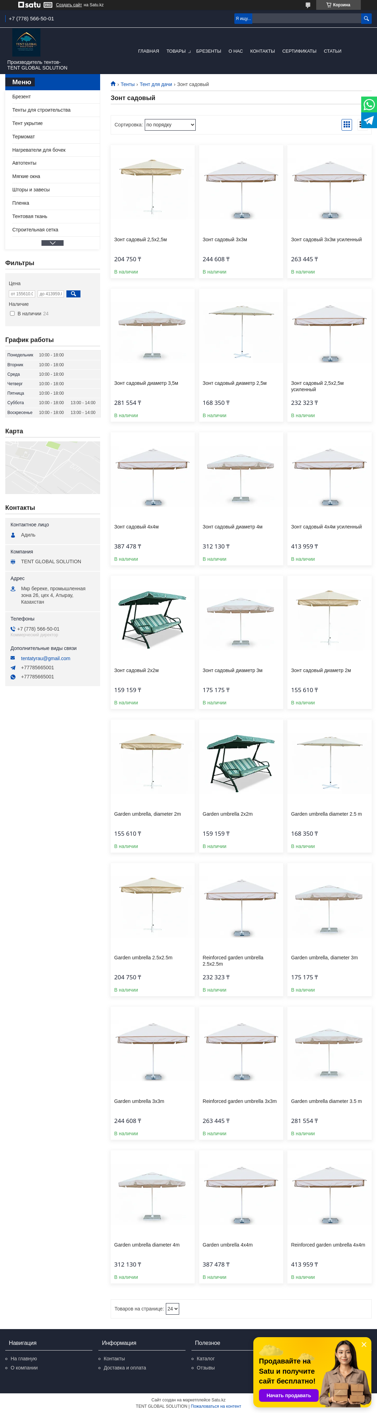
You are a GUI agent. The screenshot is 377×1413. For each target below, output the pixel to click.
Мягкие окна (26, 176)
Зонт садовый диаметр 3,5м (146, 383)
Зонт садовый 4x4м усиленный (326, 527)
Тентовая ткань (29, 216)
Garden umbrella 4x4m (228, 1245)
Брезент (21, 96)
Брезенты (208, 51)
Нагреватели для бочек (38, 150)
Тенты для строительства (41, 110)
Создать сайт (69, 4)
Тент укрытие (27, 123)
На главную (24, 1358)
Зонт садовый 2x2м (136, 670)
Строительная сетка (35, 229)
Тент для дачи (156, 84)
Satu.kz (219, 1400)
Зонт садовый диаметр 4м (232, 527)
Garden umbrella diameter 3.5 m (326, 1101)
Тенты (128, 84)
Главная (148, 51)
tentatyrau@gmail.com (45, 658)
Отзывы (206, 1368)
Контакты (262, 51)
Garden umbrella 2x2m (228, 814)
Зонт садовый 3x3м (225, 239)
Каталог (206, 1358)
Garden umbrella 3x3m (139, 1101)
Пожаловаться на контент (216, 1406)
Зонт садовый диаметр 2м (321, 670)
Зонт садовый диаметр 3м (232, 670)
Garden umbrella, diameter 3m (324, 957)
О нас (235, 51)
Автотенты (24, 163)
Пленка (20, 203)
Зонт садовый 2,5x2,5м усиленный (317, 386)
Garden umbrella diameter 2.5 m (326, 814)
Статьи (333, 51)
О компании (24, 1368)
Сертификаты (299, 51)
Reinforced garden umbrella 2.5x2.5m (233, 961)
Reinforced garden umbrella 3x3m (240, 1101)
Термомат (23, 136)
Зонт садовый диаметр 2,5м (235, 383)
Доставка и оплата (125, 1368)
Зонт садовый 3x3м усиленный (326, 239)
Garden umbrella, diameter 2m (147, 814)
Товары (176, 51)
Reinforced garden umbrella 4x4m (328, 1245)
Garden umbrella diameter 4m (147, 1245)
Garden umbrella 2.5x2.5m (143, 957)
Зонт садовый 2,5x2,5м (140, 239)
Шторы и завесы (31, 189)
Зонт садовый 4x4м (136, 527)
